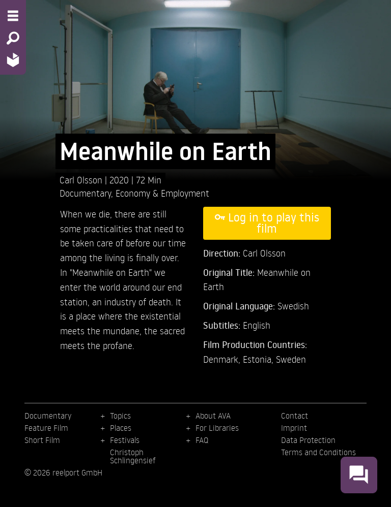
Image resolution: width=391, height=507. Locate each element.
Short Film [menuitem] (42, 440)
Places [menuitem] (120, 428)
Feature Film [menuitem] (46, 428)
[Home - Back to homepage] (13, 59)
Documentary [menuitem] (47, 415)
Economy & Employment (162, 193)
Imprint (294, 428)
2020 (120, 179)
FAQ (202, 440)
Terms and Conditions (318, 452)
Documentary (85, 193)
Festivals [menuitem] (124, 440)
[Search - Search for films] (13, 38)
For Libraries (217, 428)
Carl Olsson (82, 179)
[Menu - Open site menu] (13, 16)
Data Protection (308, 440)
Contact (294, 415)
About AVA (213, 415)
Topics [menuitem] (120, 415)
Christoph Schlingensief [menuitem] (133, 456)
